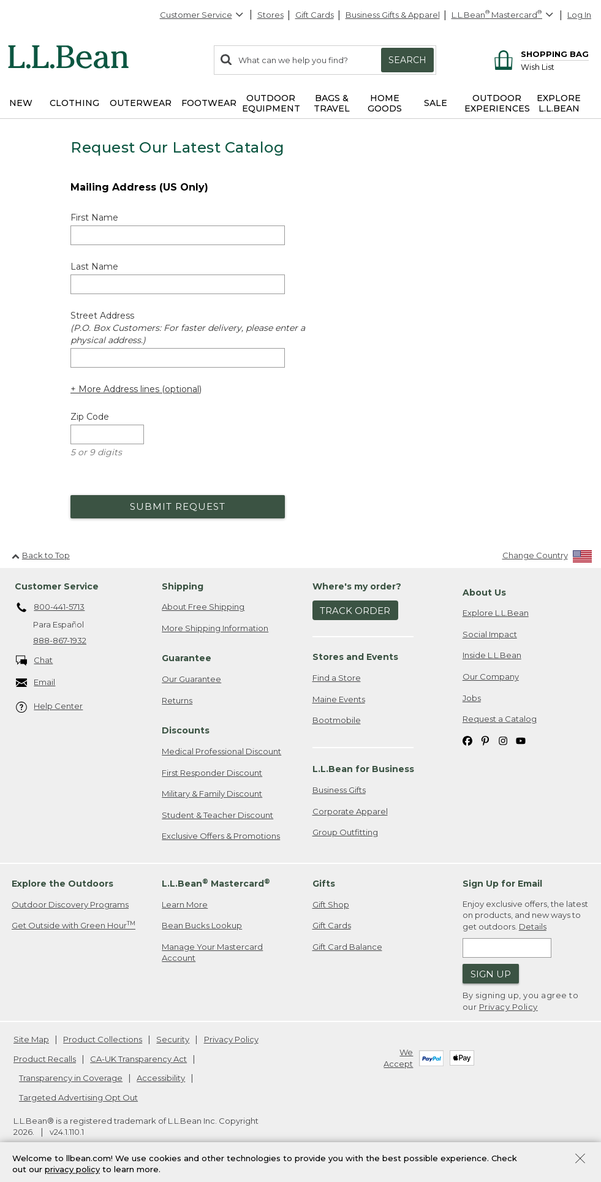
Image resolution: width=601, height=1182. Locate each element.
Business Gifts (339, 790)
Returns (177, 700)
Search (407, 60)
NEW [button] (20, 102)
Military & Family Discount (212, 793)
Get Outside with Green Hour (73, 925)
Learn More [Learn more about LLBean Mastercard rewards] (185, 904)
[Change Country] (547, 558)
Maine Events (338, 699)
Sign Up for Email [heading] (502, 883)
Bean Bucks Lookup (202, 925)
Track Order (355, 610)
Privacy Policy (508, 1007)
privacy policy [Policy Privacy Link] (72, 1170)
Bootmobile (336, 720)
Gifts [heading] (323, 883)
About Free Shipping (203, 607)
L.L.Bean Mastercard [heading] (216, 883)
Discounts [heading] (186, 730)
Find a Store (336, 678)
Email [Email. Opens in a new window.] (36, 683)
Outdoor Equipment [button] (271, 103)
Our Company (491, 676)
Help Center (49, 707)
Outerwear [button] (141, 102)
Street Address (187, 328)
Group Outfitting (345, 832)
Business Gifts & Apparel (393, 15)
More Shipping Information (215, 628)
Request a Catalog (500, 719)
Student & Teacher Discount (217, 815)
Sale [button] (435, 102)
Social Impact (490, 634)
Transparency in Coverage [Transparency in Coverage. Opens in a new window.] (71, 1078)
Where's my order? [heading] (356, 586)
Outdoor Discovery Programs (70, 904)
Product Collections (102, 1039)
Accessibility (161, 1078)
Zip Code (89, 416)
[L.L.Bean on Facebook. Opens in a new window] (467, 740)
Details (532, 926)
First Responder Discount (212, 773)
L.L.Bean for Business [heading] (363, 769)
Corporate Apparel (350, 811)
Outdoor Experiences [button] (497, 103)
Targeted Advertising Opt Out (78, 1097)
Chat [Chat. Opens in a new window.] (34, 661)
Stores (270, 15)
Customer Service (202, 15)
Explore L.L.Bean (496, 613)
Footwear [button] (208, 102)
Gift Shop (330, 904)
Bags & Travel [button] (332, 103)
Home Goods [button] (385, 103)
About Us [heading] (484, 592)
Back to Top (41, 555)
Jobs (472, 698)
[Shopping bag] (539, 54)
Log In (579, 15)
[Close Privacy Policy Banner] (580, 1160)
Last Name (94, 266)
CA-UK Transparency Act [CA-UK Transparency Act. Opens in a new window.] (138, 1059)
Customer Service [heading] (57, 586)
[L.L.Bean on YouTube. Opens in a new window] (521, 740)
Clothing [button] (74, 102)
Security (172, 1039)
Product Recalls (44, 1059)
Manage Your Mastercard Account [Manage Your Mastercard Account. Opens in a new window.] (212, 952)
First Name (94, 217)
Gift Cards (314, 15)
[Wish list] (555, 66)
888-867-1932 (59, 640)
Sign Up (491, 974)
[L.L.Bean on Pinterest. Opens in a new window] (485, 740)
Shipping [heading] (182, 586)
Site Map (31, 1039)
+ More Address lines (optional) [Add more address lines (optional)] (136, 389)
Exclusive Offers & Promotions (221, 836)
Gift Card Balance (347, 947)
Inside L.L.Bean (492, 655)
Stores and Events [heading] (355, 656)
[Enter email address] (507, 948)
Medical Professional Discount (221, 751)
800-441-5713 (50, 608)
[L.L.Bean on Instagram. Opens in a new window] (503, 740)
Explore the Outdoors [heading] (62, 883)
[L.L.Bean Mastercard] (504, 15)
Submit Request (177, 506)
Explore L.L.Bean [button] (559, 103)
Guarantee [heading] (186, 658)
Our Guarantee (191, 679)
